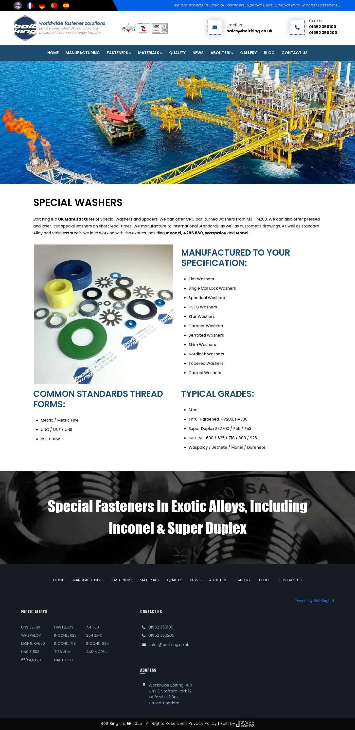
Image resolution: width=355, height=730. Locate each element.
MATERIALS (149, 580)
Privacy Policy (203, 723)
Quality (177, 53)
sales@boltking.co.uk (249, 31)
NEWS (195, 580)
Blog (269, 53)
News (198, 53)
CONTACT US (290, 580)
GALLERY (243, 580)
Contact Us (295, 53)
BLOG (264, 580)
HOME (58, 580)
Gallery (248, 53)
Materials (148, 53)
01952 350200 (323, 33)
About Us (220, 53)
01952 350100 (322, 27)
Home (53, 53)
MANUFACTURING (88, 580)
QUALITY (174, 580)
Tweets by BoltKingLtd (314, 600)
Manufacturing (83, 53)
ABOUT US (218, 580)
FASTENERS (117, 53)
